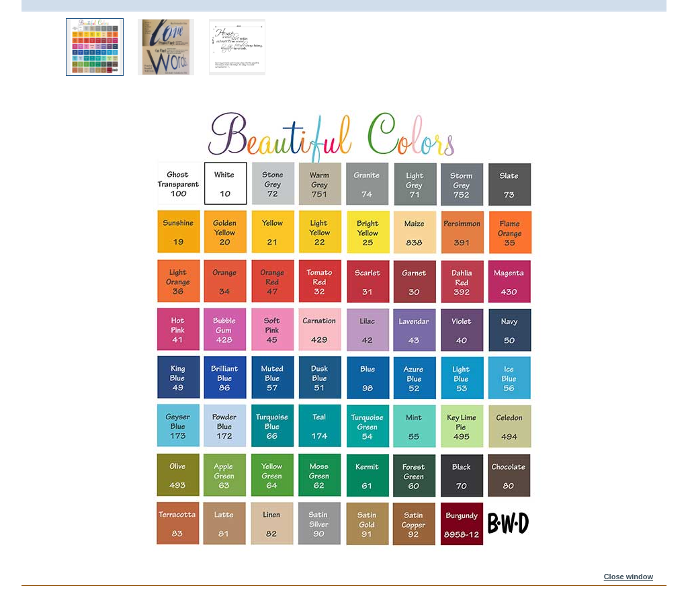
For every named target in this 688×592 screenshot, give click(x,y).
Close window (628, 577)
